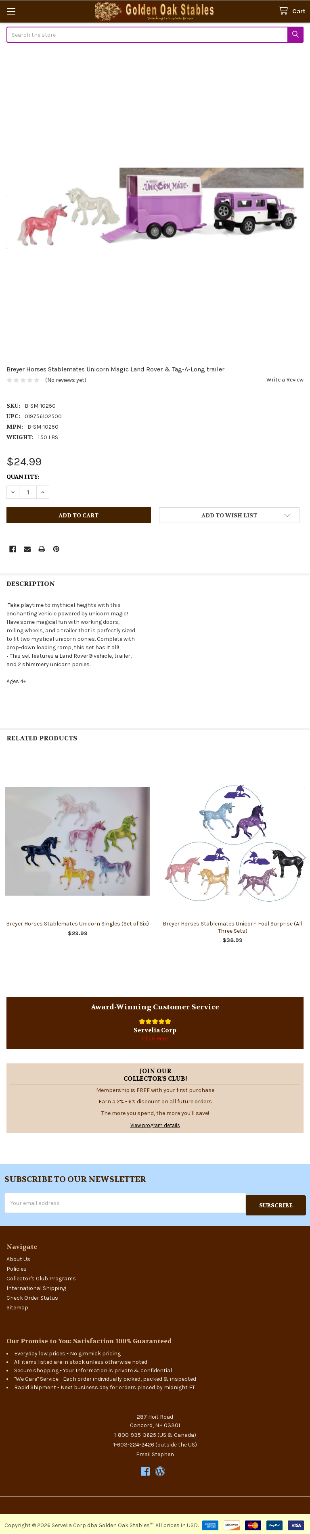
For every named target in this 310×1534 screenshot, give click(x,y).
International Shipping (36, 1285)
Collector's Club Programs (41, 1276)
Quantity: (22, 476)
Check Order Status (32, 1295)
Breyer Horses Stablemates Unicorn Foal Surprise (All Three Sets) (232, 927)
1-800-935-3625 (135, 1432)
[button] (229, 515)
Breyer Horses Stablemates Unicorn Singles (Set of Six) (77, 923)
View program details (155, 1125)
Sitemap (17, 1305)
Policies (16, 1266)
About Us (18, 1256)
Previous (8, 857)
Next (302, 857)
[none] (155, 208)
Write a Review (285, 379)
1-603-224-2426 (133, 1442)
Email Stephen (155, 1452)
